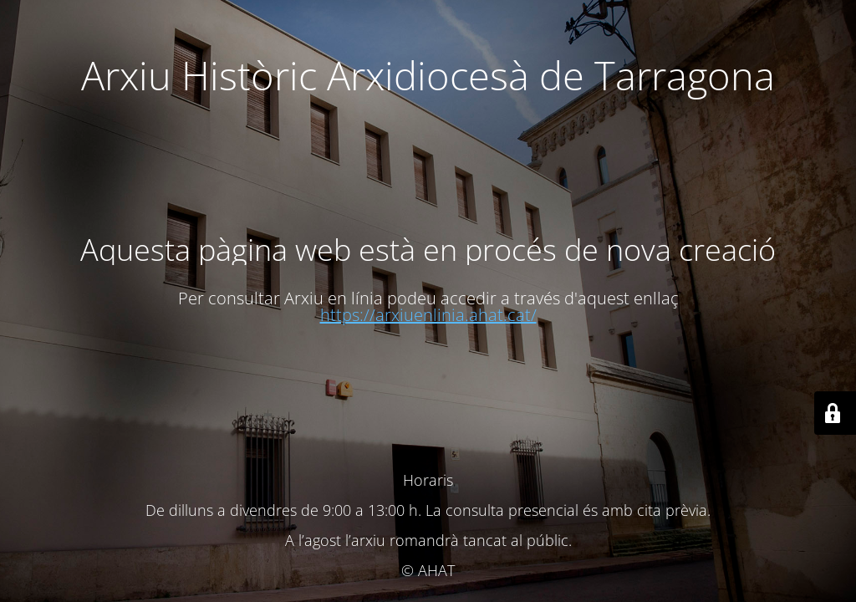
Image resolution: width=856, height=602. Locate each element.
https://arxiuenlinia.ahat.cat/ (428, 315)
